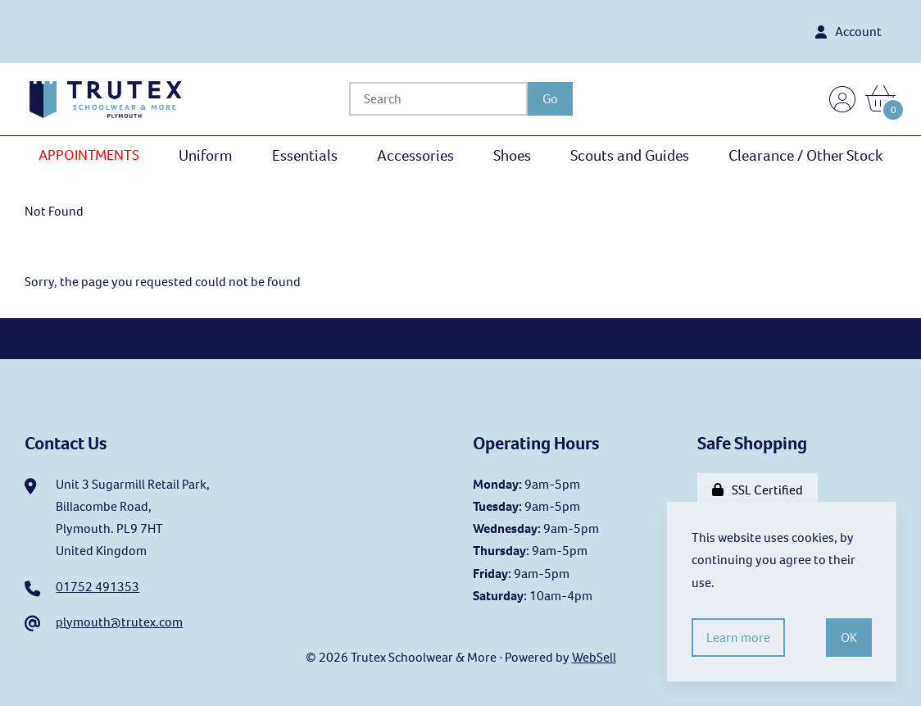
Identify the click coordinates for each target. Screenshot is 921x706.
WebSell (594, 657)
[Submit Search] (550, 99)
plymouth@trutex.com (119, 622)
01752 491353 (97, 586)
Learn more (738, 637)
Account (848, 31)
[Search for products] (438, 99)
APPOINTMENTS (89, 155)
